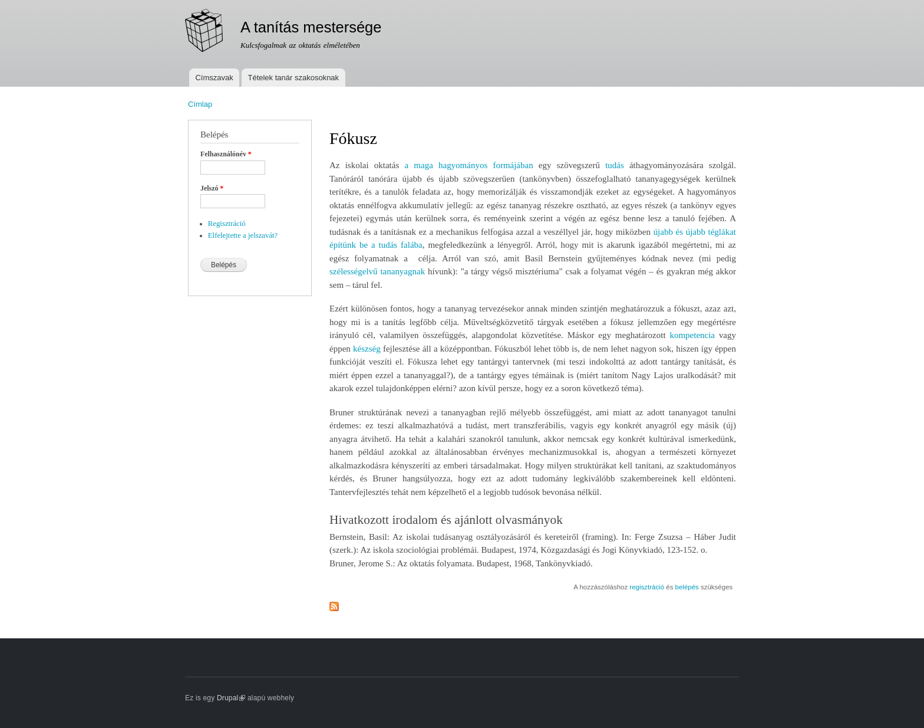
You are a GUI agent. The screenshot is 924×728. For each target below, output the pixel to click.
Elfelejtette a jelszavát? (243, 235)
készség (367, 348)
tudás (614, 165)
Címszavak (214, 77)
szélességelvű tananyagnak (377, 271)
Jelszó (211, 188)
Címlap (200, 104)
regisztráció (646, 587)
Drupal (231, 698)
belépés (687, 587)
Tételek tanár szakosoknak (293, 77)
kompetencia (692, 335)
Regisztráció (227, 223)
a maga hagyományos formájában (468, 165)
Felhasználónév (226, 154)
